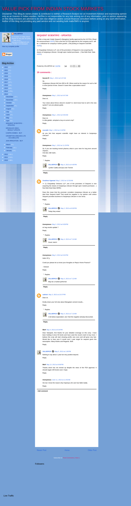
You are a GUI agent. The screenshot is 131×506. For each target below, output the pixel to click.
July (7, 112)
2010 (6, 160)
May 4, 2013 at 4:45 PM (69, 164)
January (9, 150)
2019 (6, 76)
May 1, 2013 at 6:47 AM (58, 78)
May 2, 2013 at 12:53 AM (64, 180)
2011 (6, 157)
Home (67, 450)
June (8, 115)
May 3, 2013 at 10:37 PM (57, 294)
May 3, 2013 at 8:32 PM (60, 255)
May (8, 118)
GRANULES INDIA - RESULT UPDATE (13, 129)
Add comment (43, 391)
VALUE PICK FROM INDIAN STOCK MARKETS (53, 8)
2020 (6, 73)
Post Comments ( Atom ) (71, 458)
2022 (6, 67)
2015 (6, 88)
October (9, 103)
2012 (6, 154)
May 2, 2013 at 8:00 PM (69, 208)
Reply (44, 88)
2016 (6, 85)
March (8, 144)
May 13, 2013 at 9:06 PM (54, 364)
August (8, 109)
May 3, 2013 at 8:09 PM (60, 224)
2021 (6, 70)
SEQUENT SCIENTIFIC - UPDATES (54, 35)
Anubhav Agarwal (48, 180)
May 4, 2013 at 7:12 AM (69, 239)
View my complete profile (10, 46)
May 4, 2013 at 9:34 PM (54, 330)
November (10, 100)
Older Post (92, 450)
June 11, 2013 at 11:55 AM (61, 380)
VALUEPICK (52, 164)
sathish (45, 294)
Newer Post (41, 450)
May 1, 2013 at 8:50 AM (60, 115)
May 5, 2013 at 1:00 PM (63, 351)
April (8, 121)
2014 (6, 91)
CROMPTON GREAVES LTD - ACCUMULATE (16, 137)
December (10, 97)
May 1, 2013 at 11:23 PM (60, 145)
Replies (47, 160)
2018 (6, 79)
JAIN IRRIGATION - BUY (14, 141)
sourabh (45, 130)
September (10, 106)
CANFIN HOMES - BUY (14, 133)
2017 (6, 82)
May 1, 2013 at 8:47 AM (60, 95)
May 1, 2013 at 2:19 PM (57, 130)
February (9, 147)
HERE (52, 41)
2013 (6, 94)
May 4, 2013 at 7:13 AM (69, 314)
